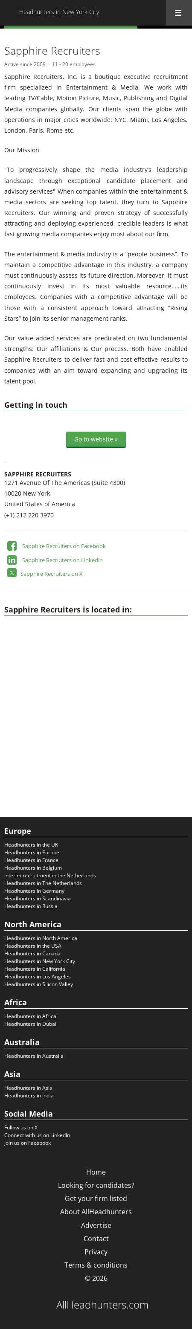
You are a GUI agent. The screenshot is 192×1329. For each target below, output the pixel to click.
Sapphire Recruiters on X (51, 573)
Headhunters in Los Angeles (37, 976)
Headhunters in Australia (34, 1055)
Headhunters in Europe (31, 852)
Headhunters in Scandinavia (37, 898)
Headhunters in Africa (30, 1016)
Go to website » (96, 439)
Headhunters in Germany (34, 890)
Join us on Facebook (27, 1142)
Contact (96, 1238)
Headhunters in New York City (39, 961)
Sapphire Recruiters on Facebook (64, 546)
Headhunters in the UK (31, 844)
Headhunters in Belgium (33, 867)
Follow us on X (21, 1127)
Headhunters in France (31, 860)
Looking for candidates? (96, 1185)
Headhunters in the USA (32, 945)
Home (96, 1172)
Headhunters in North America (40, 938)
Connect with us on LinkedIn (37, 1135)
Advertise (96, 1225)
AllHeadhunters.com (102, 1305)
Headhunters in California (34, 968)
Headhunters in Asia (28, 1087)
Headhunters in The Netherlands (43, 883)
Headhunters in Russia (31, 906)
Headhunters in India (29, 1095)
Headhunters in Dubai (30, 1023)
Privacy (96, 1251)
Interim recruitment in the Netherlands (50, 875)
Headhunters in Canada (32, 953)
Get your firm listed (96, 1198)
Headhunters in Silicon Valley (38, 984)
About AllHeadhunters (96, 1211)
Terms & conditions (96, 1265)
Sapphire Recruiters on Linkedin (62, 560)
